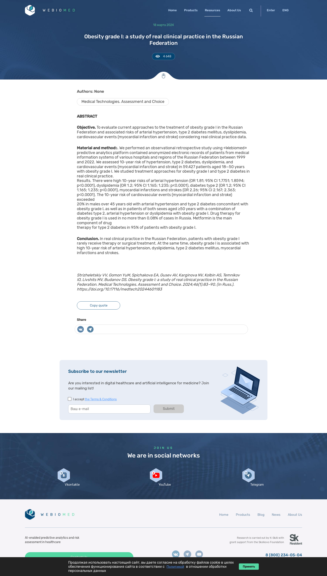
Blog (260, 520)
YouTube (163, 490)
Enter (271, 10)
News (275, 520)
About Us (234, 10)
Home (172, 10)
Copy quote (98, 306)
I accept (95, 400)
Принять (249, 566)
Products (190, 10)
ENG (285, 10)
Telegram (256, 490)
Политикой (175, 567)
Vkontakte (71, 490)
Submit (169, 410)
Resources (212, 10)
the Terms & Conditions (101, 400)
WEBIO (62, 11)
